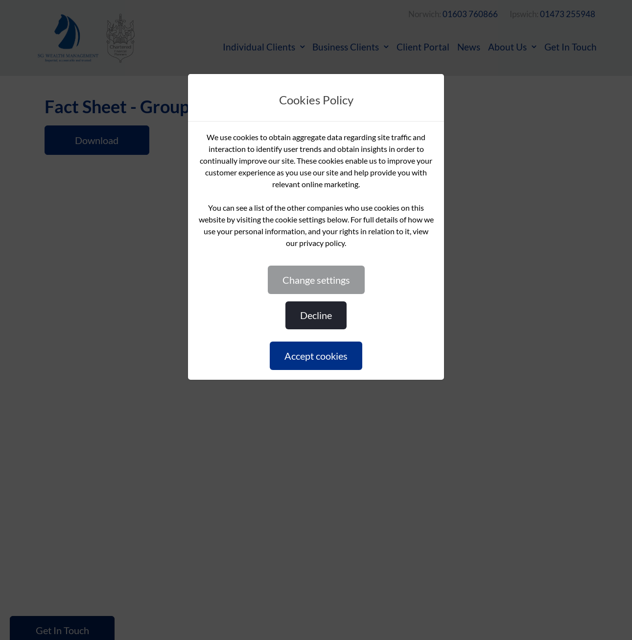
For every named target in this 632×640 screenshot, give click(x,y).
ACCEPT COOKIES (316, 356)
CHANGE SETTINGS (316, 280)
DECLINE (316, 315)
